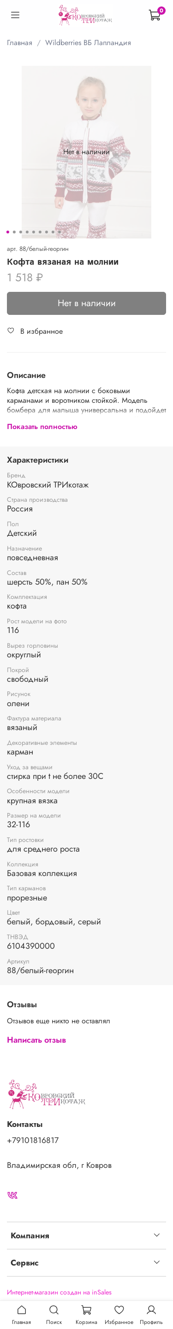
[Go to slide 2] (13, 232)
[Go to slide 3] (20, 232)
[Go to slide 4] (26, 232)
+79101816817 (33, 1140)
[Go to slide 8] (52, 232)
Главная (19, 42)
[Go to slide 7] (46, 232)
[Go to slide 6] (39, 232)
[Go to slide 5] (33, 232)
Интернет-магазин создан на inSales (59, 1292)
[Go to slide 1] (7, 232)
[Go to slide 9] (59, 232)
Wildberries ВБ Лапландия (88, 42)
